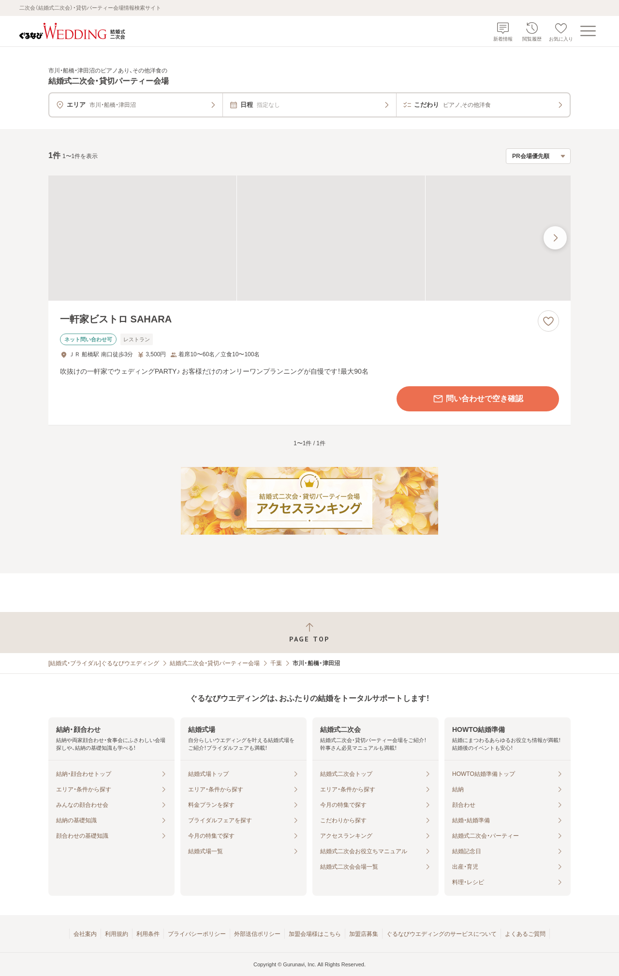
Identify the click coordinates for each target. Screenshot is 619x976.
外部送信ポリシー (257, 934)
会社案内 (85, 934)
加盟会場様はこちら (315, 934)
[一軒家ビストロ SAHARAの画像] (309, 238)
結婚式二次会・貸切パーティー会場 (215, 663)
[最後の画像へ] (555, 237)
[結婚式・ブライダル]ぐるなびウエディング (103, 663)
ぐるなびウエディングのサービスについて (441, 934)
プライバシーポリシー (197, 934)
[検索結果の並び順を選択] (538, 156)
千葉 (276, 663)
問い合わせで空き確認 (477, 399)
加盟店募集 (363, 934)
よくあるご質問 (525, 934)
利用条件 (148, 934)
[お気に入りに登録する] (548, 321)
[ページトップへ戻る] (309, 632)
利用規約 (116, 934)
